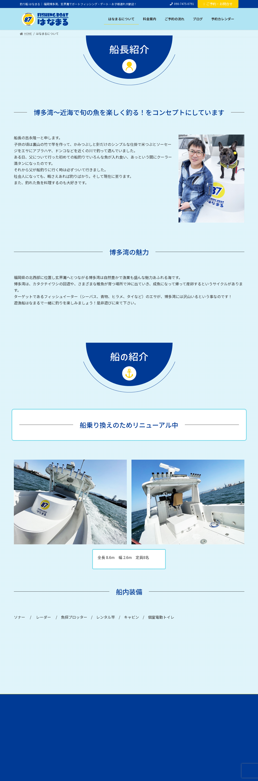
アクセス (199, 698)
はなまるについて (35, 698)
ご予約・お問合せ (217, 3)
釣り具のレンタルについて (94, 698)
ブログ (151, 698)
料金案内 (61, 698)
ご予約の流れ (128, 698)
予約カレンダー (174, 698)
